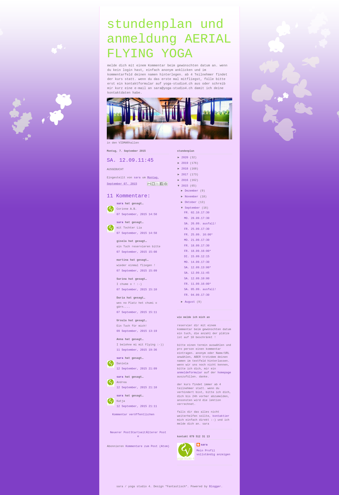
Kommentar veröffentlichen (133, 414)
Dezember (192, 190)
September (193, 207)
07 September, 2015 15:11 (137, 312)
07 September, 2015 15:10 (137, 289)
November (192, 196)
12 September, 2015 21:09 (137, 368)
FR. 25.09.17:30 (196, 229)
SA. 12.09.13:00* (197, 267)
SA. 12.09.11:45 (196, 273)
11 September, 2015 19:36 (137, 349)
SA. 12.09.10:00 (196, 278)
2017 (185, 174)
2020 (185, 157)
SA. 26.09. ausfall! (200, 223)
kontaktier (221, 416)
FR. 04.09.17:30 (196, 295)
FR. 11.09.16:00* (197, 284)
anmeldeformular (189, 372)
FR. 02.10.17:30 (196, 212)
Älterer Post (156, 432)
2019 (185, 163)
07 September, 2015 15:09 (137, 270)
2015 (185, 185)
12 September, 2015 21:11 (137, 406)
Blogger (215, 486)
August (191, 301)
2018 (185, 168)
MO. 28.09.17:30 (196, 218)
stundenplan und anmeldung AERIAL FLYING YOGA (169, 39)
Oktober (191, 202)
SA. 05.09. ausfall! (200, 289)
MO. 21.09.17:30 (196, 240)
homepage (224, 372)
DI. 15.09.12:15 (196, 256)
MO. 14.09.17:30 (196, 262)
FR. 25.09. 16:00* (198, 234)
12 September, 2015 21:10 (137, 387)
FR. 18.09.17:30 (196, 245)
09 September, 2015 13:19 (137, 331)
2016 (185, 180)
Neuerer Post (120, 432)
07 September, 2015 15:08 (137, 252)
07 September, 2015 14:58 (137, 214)
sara (120, 203)
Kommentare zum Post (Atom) (147, 446)
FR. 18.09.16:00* (197, 251)
